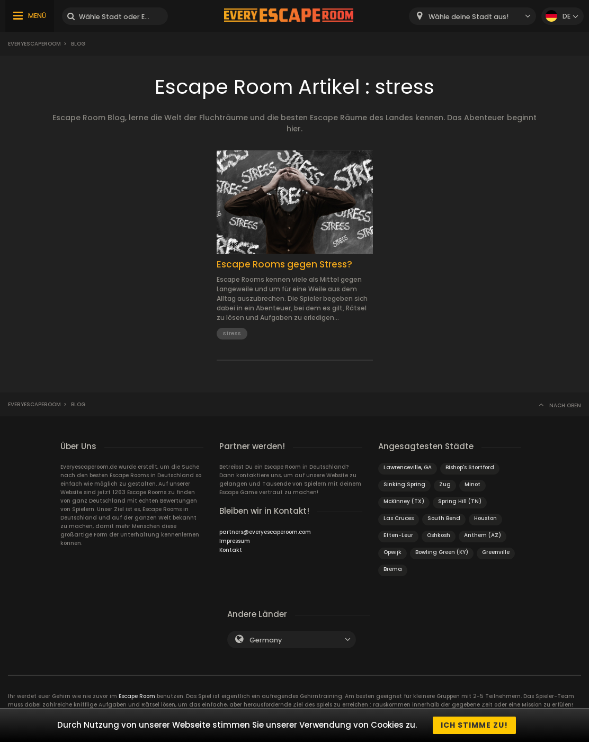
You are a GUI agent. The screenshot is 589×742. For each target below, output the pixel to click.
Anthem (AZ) (482, 535)
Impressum (234, 541)
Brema (392, 569)
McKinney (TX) (403, 501)
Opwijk (392, 552)
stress (232, 333)
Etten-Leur (398, 535)
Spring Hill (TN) (459, 501)
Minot (472, 484)
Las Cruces (398, 518)
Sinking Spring (404, 484)
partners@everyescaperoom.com (265, 532)
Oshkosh (438, 535)
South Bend (443, 518)
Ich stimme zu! (474, 725)
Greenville (496, 552)
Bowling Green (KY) (441, 552)
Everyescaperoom (34, 44)
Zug (445, 484)
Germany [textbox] (265, 640)
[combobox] (472, 16)
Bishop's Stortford (469, 467)
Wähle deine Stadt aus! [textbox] (468, 16)
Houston (485, 518)
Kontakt (230, 550)
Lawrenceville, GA (407, 467)
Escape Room (137, 696)
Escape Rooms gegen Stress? (284, 264)
